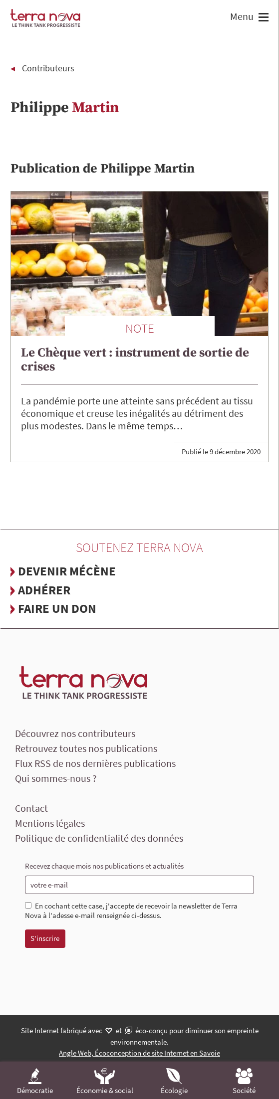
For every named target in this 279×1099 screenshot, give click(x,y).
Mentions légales (50, 823)
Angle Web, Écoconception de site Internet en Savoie (139, 1053)
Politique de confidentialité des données (99, 838)
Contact (31, 808)
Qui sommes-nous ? (56, 778)
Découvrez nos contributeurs (75, 733)
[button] (262, 18)
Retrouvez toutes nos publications (86, 748)
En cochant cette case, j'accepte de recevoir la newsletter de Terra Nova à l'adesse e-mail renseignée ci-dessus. (131, 911)
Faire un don (57, 608)
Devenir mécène (67, 571)
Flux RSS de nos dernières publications (95, 763)
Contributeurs (48, 68)
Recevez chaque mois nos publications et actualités (104, 866)
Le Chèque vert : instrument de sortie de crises (135, 359)
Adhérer (44, 590)
